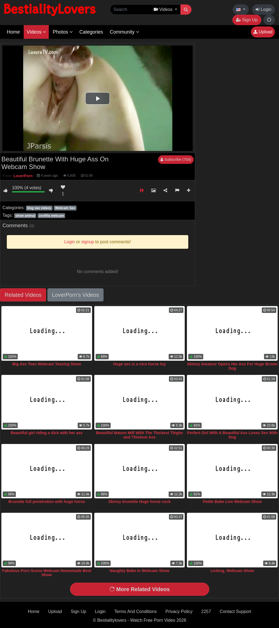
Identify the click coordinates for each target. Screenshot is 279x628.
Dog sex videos (39, 208)
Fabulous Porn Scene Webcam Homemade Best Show (46, 572)
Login (263, 9)
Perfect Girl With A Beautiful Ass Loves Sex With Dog (232, 435)
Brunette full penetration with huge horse (46, 501)
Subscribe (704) (175, 159)
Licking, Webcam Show (232, 570)
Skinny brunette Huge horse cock (139, 501)
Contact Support (235, 611)
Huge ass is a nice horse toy (139, 364)
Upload (262, 31)
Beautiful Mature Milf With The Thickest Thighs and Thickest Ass (139, 435)
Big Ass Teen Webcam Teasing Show (46, 364)
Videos (36, 32)
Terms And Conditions (135, 611)
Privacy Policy (179, 611)
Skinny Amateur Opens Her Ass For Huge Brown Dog (232, 366)
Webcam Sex (65, 208)
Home (13, 32)
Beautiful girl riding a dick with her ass (47, 433)
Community (124, 32)
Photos (63, 32)
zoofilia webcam (51, 216)
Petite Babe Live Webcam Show (232, 501)
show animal (25, 216)
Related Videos (23, 295)
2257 (206, 611)
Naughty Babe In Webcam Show (139, 570)
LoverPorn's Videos (75, 295)
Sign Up (246, 19)
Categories (91, 32)
